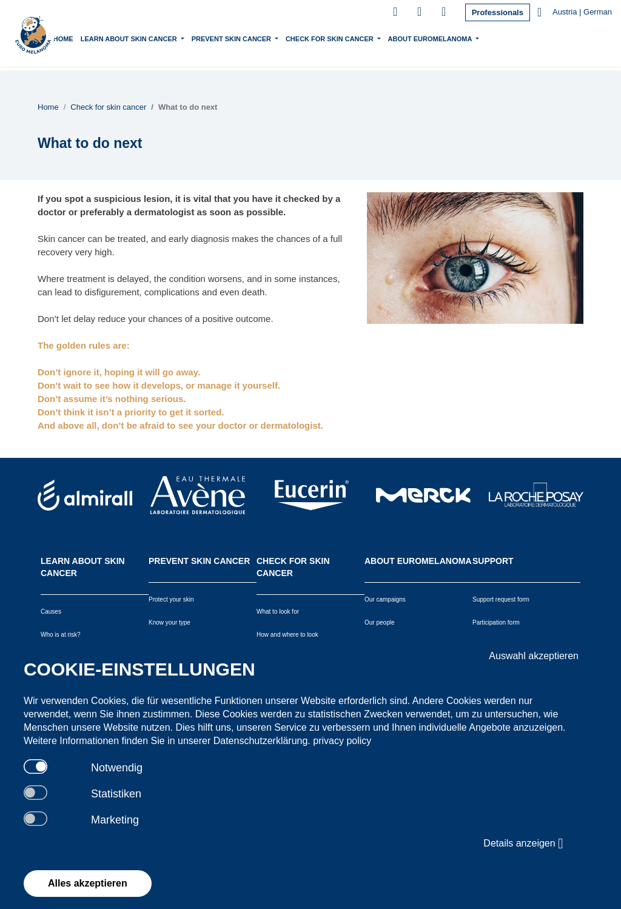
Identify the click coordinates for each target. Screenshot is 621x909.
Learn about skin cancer (148, 37)
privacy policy (342, 741)
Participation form (496, 622)
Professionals (497, 12)
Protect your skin (171, 599)
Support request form (500, 599)
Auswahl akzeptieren (534, 656)
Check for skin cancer (349, 37)
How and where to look (287, 634)
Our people (379, 622)
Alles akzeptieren (87, 883)
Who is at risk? (61, 634)
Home (82, 38)
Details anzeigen (523, 843)
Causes (51, 611)
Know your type (169, 622)
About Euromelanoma (450, 37)
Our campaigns (385, 599)
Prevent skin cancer (251, 37)
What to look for (278, 611)
